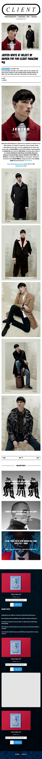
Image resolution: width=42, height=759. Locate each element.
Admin (4, 78)
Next (38, 458)
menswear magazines (31, 73)
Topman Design (23, 74)
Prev (4, 458)
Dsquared (33, 71)
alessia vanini (7, 71)
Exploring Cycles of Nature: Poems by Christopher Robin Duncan (18, 615)
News (18, 69)
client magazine (19, 71)
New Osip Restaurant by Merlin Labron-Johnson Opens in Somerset (19, 618)
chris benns (13, 71)
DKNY (30, 71)
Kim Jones (15, 73)
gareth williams (5, 73)
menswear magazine (22, 73)
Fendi (37, 71)
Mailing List (24, 754)
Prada (12, 74)
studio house (17, 74)
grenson (11, 73)
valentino (34, 74)
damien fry (26, 71)
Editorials (14, 69)
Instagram (17, 754)
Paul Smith (8, 74)
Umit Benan (29, 74)
